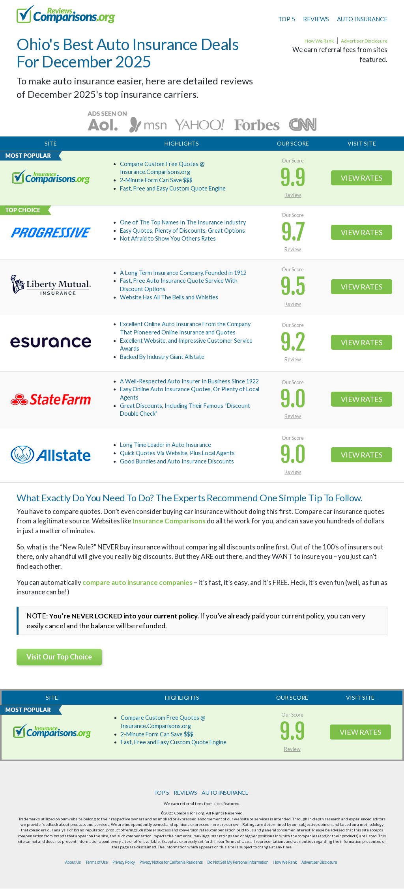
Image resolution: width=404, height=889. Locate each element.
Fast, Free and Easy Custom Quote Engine (173, 188)
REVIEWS (316, 18)
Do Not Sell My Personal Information (238, 862)
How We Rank (319, 41)
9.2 (292, 342)
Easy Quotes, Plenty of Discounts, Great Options (182, 230)
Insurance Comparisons (169, 521)
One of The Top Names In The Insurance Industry (183, 222)
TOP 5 (286, 18)
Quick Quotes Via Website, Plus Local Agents (177, 453)
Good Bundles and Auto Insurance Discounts (177, 461)
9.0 (293, 399)
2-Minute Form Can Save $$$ (156, 180)
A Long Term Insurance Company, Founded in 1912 (183, 272)
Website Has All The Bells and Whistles (169, 297)
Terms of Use (97, 862)
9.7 (293, 232)
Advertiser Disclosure (364, 41)
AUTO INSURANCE (362, 18)
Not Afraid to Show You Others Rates (168, 238)
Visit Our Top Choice (59, 656)
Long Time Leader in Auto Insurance (165, 444)
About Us (72, 862)
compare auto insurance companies (137, 582)
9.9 (293, 178)
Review (292, 195)
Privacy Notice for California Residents (170, 862)
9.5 (293, 287)
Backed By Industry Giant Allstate (162, 356)
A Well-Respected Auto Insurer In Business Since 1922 (189, 381)
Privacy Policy (123, 862)
